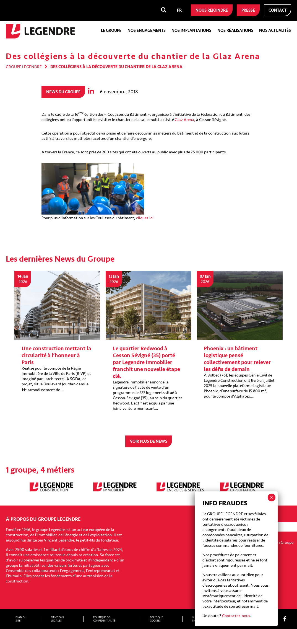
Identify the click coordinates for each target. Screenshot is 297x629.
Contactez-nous (236, 615)
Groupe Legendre (24, 66)
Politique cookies (156, 619)
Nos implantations (191, 30)
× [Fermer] (271, 497)
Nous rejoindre (212, 10)
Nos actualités (275, 30)
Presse (248, 10)
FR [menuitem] (179, 10)
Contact (277, 10)
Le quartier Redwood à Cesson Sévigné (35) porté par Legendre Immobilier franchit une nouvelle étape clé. (146, 362)
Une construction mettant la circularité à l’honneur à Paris (56, 355)
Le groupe (111, 30)
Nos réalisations (235, 30)
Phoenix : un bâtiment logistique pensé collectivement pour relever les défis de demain (237, 359)
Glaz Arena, (185, 119)
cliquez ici (144, 218)
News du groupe (63, 92)
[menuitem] (179, 10)
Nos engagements (146, 30)
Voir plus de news (148, 441)
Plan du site (21, 619)
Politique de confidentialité (104, 619)
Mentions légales (57, 619)
